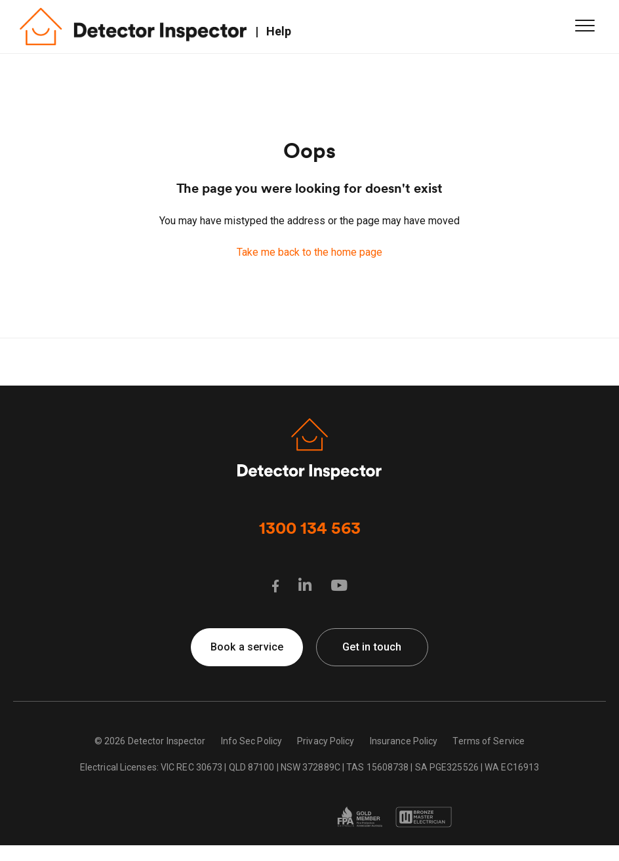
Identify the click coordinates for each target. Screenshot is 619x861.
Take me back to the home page (309, 252)
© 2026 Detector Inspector (150, 741)
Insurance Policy (404, 741)
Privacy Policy (325, 741)
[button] (584, 25)
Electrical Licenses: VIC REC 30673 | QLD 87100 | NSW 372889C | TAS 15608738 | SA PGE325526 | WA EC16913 (309, 767)
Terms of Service (488, 741)
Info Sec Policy (252, 741)
